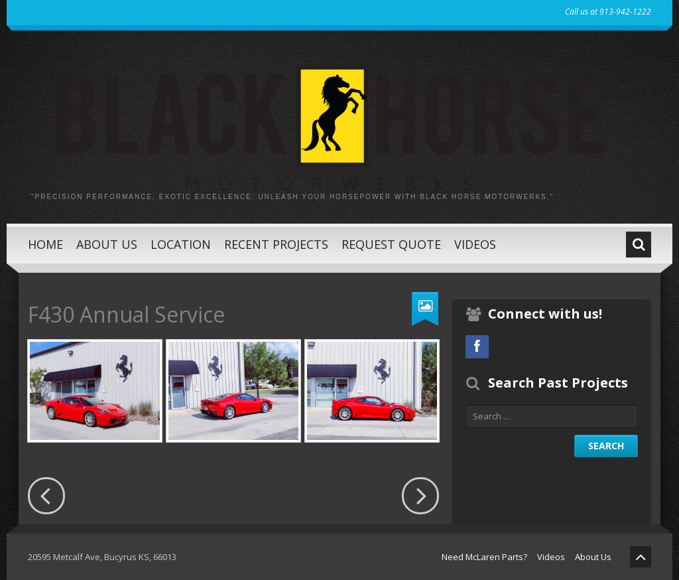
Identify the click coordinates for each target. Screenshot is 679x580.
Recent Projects (276, 244)
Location (181, 244)
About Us (106, 244)
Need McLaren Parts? (484, 557)
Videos (475, 244)
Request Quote (391, 244)
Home (45, 244)
